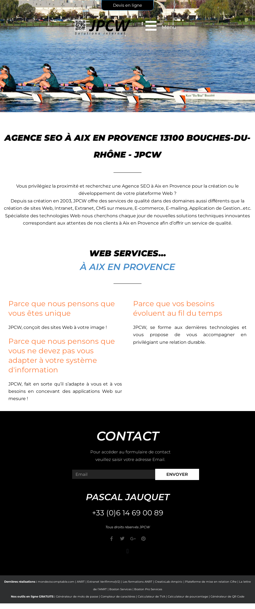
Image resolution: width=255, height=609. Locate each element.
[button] (127, 551)
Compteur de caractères (118, 596)
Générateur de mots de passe (77, 596)
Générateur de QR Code (227, 596)
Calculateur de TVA (151, 596)
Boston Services (120, 589)
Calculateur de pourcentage (188, 596)
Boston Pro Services (148, 589)
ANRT (81, 581)
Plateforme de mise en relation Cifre (211, 581)
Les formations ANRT (137, 581)
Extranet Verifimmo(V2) (103, 581)
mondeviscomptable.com (56, 581)
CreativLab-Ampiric (169, 581)
